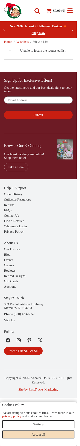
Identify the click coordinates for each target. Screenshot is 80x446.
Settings (38, 424)
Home (8, 41)
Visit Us (9, 320)
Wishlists (22, 41)
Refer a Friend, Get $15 (23, 351)
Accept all (38, 434)
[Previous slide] (4, 30)
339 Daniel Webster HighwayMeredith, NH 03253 (23, 306)
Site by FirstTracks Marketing (38, 389)
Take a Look (16, 167)
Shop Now (38, 33)
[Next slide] (73, 30)
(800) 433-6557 (24, 314)
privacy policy (11, 416)
